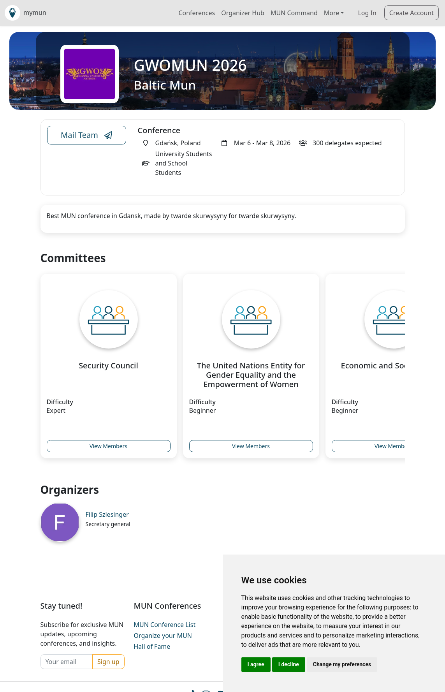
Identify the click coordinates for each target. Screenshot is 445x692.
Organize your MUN (163, 635)
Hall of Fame (152, 646)
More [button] (331, 13)
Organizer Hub (242, 13)
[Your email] (66, 661)
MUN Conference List (165, 624)
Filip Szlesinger (107, 514)
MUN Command (294, 13)
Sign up (108, 661)
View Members (108, 446)
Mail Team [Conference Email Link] (86, 135)
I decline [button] (288, 664)
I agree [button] (256, 664)
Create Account (411, 13)
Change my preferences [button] (342, 664)
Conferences (196, 13)
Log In (367, 13)
